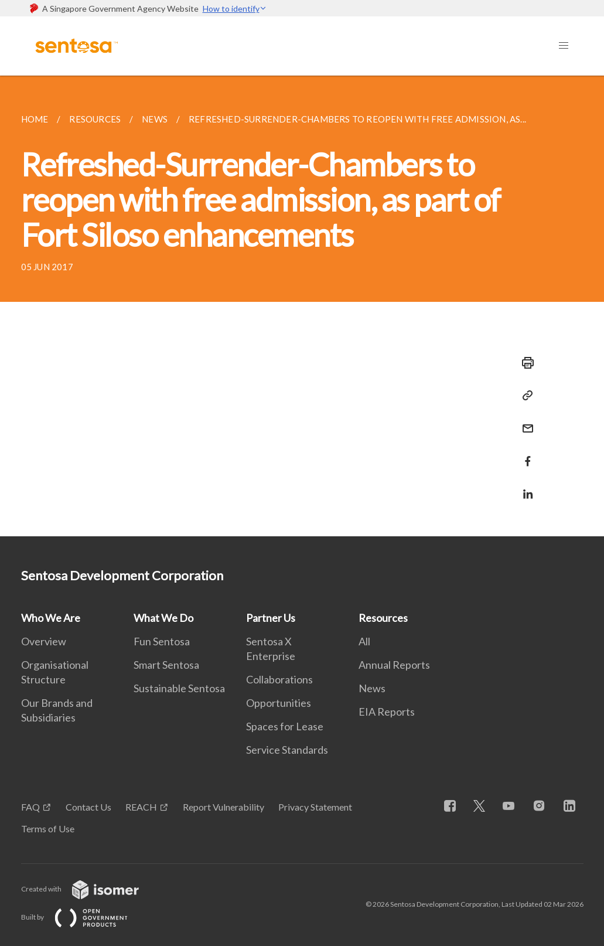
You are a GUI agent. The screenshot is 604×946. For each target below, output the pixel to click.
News (372, 688)
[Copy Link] (524, 396)
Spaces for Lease (284, 726)
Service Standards (287, 749)
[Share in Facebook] (524, 454)
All (364, 641)
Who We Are (50, 617)
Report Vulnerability (223, 806)
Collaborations (279, 679)
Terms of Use (47, 828)
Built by (83, 917)
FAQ (30, 806)
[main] (302, 306)
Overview (43, 641)
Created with (89, 888)
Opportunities (278, 702)
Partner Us (270, 617)
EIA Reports (387, 711)
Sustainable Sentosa (179, 688)
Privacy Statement (315, 806)
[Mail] (524, 421)
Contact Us (88, 806)
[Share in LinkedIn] (524, 486)
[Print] (524, 363)
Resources (383, 617)
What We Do (163, 617)
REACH (141, 806)
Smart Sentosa (166, 664)
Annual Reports (394, 664)
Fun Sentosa (162, 641)
